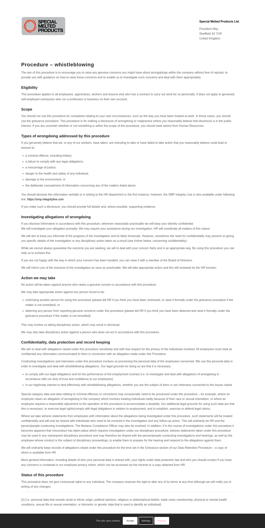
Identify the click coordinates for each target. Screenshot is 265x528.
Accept (130, 521)
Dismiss (162, 521)
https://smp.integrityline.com (45, 199)
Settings (146, 521)
